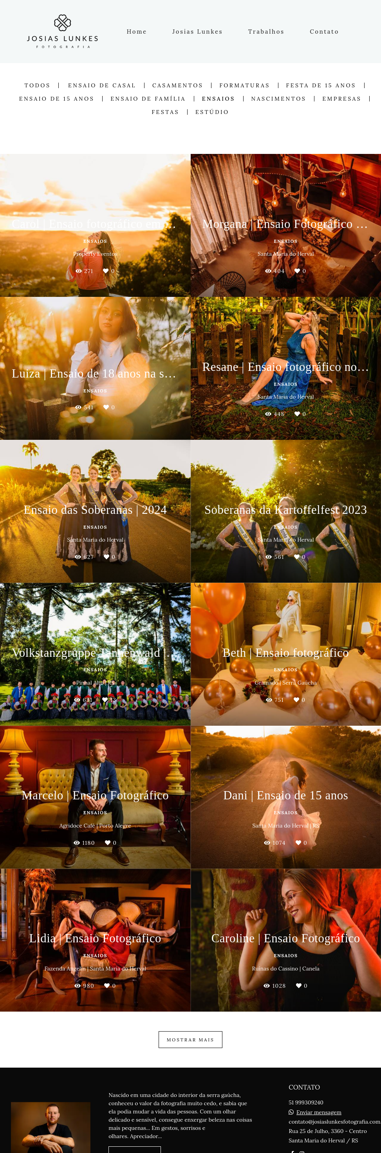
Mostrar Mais (191, 1040)
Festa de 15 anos (321, 85)
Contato (324, 31)
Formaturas (244, 85)
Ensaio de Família (148, 98)
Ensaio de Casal (102, 85)
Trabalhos (266, 31)
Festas (165, 112)
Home (137, 31)
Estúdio (212, 112)
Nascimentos (279, 98)
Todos (37, 85)
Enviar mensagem (318, 1112)
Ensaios (218, 98)
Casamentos (177, 85)
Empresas (341, 98)
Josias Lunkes (197, 31)
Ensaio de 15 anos (56, 98)
